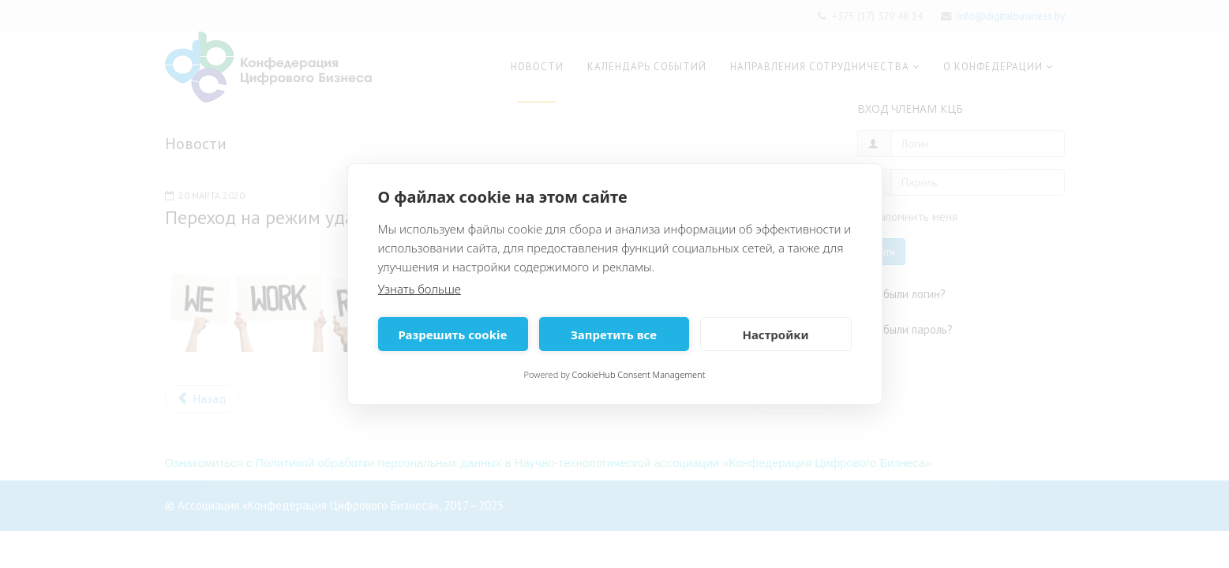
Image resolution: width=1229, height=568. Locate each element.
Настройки (775, 334)
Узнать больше (419, 289)
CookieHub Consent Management (639, 374)
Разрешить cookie (453, 334)
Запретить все (614, 334)
